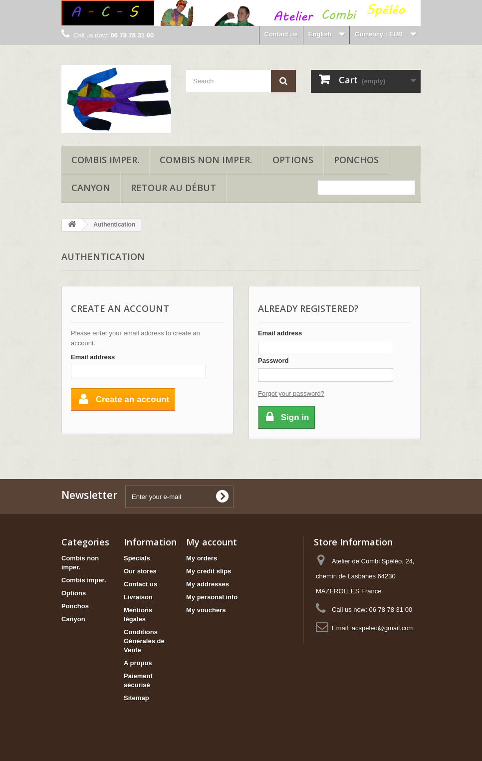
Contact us (281, 34)
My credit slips (208, 571)
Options (292, 160)
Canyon (90, 188)
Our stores (140, 571)
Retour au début (173, 188)
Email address (93, 357)
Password (273, 360)
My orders (201, 558)
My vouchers (206, 610)
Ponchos (356, 160)
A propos (138, 663)
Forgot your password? (291, 393)
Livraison (138, 597)
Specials (137, 558)
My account (211, 542)
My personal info (212, 597)
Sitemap (136, 698)
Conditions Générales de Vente (144, 641)
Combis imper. (105, 160)
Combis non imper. (206, 160)
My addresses (207, 584)
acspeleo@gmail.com (383, 628)
